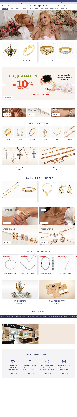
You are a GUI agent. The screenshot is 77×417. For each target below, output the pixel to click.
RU (5, 5)
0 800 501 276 (19, 5)
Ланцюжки (30, 8)
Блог (34, 3)
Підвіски (45, 139)
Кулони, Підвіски (44, 8)
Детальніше (8, 97)
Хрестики (20, 167)
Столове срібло (64, 8)
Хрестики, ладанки (54, 8)
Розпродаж (72, 8)
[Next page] (72, 52)
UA (4, 5)
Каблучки (24, 8)
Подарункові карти (57, 301)
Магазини (29, 3)
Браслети (37, 8)
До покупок (7, 114)
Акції (37, 3)
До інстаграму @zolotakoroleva (21, 316)
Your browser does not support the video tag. (38, 25)
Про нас (4, 3)
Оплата (18, 3)
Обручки (11, 8)
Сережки (17, 8)
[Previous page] (3, 52)
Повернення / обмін (11, 3)
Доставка (23, 3)
